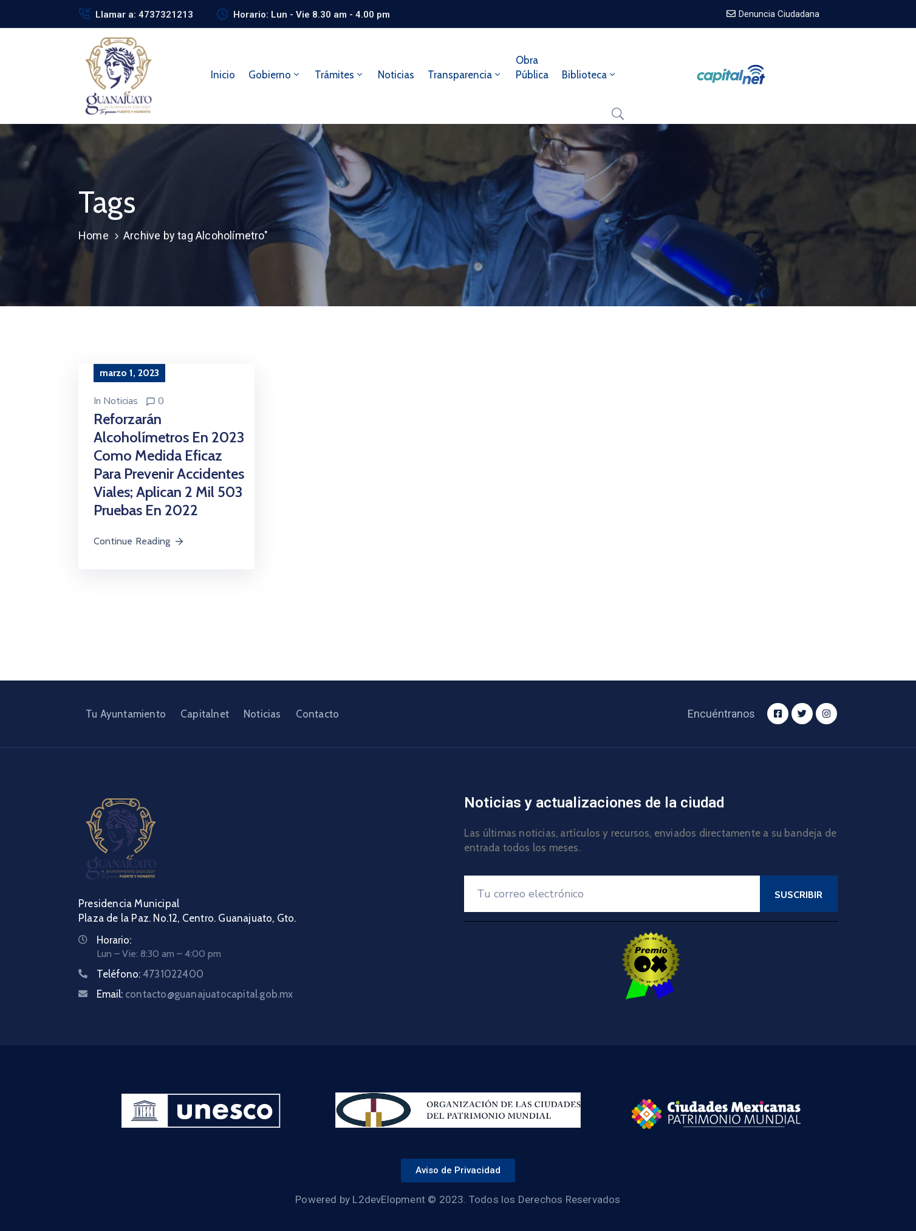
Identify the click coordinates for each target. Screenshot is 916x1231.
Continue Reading (139, 541)
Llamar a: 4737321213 (144, 14)
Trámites (339, 75)
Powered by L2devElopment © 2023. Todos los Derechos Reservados (457, 1199)
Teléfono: (150, 974)
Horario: (114, 940)
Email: (195, 994)
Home (93, 235)
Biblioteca (589, 75)
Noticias (396, 75)
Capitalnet (204, 714)
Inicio (223, 75)
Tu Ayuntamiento (126, 714)
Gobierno (274, 75)
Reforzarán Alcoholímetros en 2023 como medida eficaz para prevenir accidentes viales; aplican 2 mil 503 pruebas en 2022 (169, 464)
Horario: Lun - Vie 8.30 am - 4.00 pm (311, 14)
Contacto (318, 714)
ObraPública (532, 67)
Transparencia (465, 75)
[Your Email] (612, 894)
